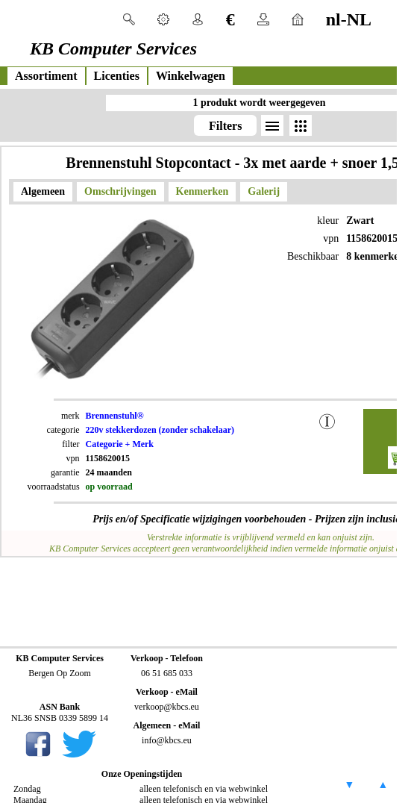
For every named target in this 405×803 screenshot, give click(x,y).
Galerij (264, 191)
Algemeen (43, 191)
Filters (225, 125)
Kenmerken (202, 191)
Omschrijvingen (120, 191)
